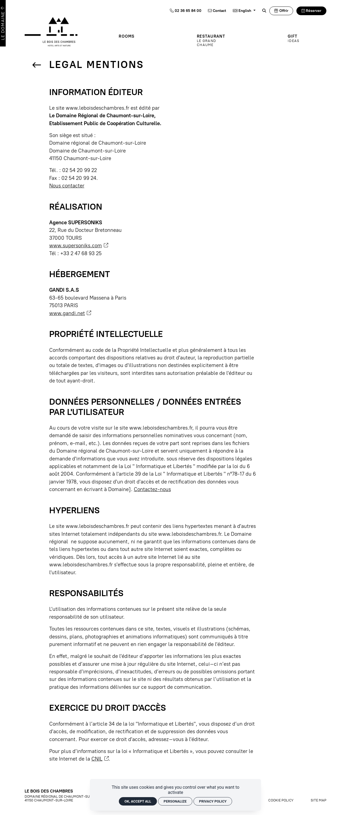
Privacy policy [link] (213, 801)
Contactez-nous (152, 489)
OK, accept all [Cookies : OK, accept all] (137, 801)
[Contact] (217, 10)
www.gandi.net (70, 313)
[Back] (36, 65)
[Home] (59, 31)
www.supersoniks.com (78, 245)
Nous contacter (66, 186)
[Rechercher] (264, 11)
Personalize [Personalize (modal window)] (175, 801)
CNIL (100, 759)
